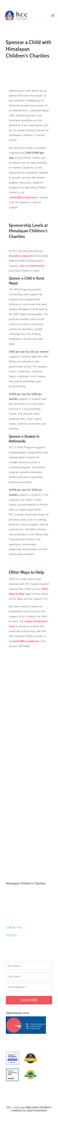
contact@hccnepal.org (25, 641)
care (21, 265)
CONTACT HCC (14, 927)
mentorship (37, 265)
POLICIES (11, 935)
